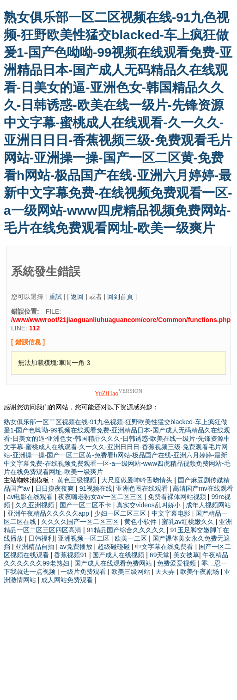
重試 (55, 296)
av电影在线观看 (31, 496)
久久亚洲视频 (35, 505)
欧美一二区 (132, 538)
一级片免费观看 (84, 571)
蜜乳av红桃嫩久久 (189, 521)
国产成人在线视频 (119, 555)
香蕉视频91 (71, 555)
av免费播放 (77, 546)
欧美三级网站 (131, 571)
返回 (77, 296)
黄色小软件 (141, 521)
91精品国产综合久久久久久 (126, 530)
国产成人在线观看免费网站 (114, 563)
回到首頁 (120, 296)
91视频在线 (96, 488)
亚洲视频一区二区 (84, 538)
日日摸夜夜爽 (55, 488)
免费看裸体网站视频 (178, 496)
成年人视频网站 (208, 505)
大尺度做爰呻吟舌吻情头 (137, 480)
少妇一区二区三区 (121, 513)
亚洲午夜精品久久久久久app (49, 513)
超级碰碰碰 (114, 546)
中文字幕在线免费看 (165, 546)
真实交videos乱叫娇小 (149, 505)
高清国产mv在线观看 (203, 488)
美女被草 (186, 555)
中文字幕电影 (172, 513)
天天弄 (165, 571)
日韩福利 (41, 538)
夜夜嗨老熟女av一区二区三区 (101, 496)
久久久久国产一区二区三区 (81, 521)
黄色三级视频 (77, 480)
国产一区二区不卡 (86, 505)
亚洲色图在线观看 (143, 488)
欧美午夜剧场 (200, 571)
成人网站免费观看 (68, 580)
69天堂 (160, 555)
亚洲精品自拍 (35, 546)
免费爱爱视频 (177, 563)
